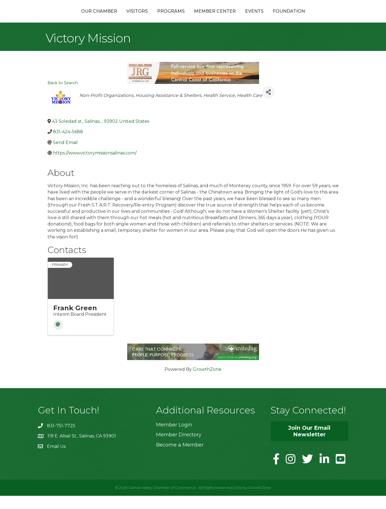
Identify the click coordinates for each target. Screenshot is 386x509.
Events (283, 17)
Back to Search (63, 96)
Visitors (107, 17)
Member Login (174, 438)
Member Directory (178, 448)
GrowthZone (207, 382)
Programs (141, 17)
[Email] (58, 338)
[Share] (268, 105)
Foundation (318, 17)
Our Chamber (70, 17)
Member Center (244, 17)
